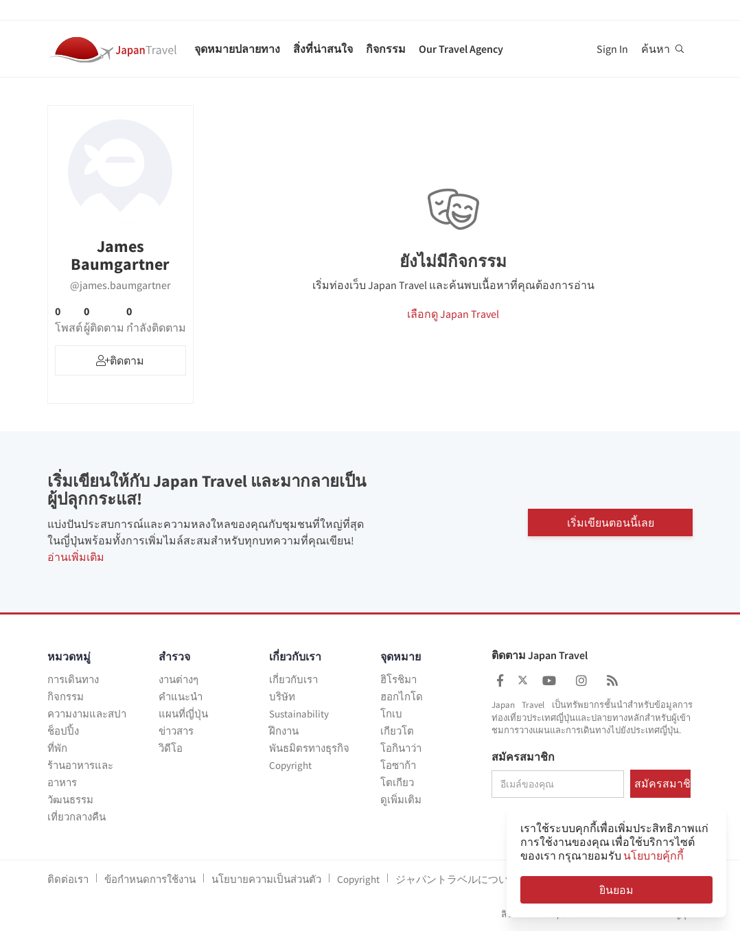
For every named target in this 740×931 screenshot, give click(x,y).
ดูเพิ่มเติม (400, 799)
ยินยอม (616, 890)
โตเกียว (397, 782)
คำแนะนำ (181, 696)
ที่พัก (57, 748)
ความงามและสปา (86, 713)
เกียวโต (397, 730)
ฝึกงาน (284, 730)
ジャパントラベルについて (457, 879)
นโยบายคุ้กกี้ (653, 855)
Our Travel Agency (461, 49)
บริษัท (282, 696)
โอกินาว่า (400, 748)
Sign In (612, 49)
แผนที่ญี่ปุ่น (183, 713)
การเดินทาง (73, 679)
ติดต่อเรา (68, 879)
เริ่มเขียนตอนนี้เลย (610, 522)
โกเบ (391, 713)
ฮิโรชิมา (398, 679)
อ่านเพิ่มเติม (75, 557)
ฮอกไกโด (401, 696)
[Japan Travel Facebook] (500, 681)
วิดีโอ (171, 748)
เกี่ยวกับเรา (293, 679)
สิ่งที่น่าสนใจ (323, 49)
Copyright (290, 765)
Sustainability (299, 713)
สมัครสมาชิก (523, 757)
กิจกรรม (386, 49)
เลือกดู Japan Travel (453, 314)
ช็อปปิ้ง (63, 730)
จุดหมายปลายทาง (237, 49)
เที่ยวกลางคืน (76, 816)
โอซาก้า (398, 765)
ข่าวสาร (176, 730)
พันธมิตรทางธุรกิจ (309, 748)
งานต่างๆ (178, 679)
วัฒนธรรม (70, 799)
